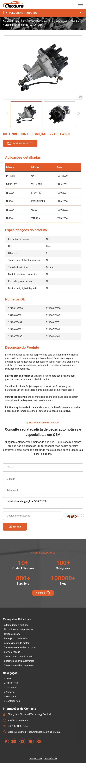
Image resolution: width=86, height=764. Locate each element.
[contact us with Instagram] (31, 742)
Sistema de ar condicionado (18, 656)
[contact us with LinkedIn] (14, 742)
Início (24, 21)
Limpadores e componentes (18, 629)
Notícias (10, 692)
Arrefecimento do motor (16, 643)
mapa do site (35, 759)
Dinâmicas (11, 688)
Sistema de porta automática (19, 661)
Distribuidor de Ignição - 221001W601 (43, 503)
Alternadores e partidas (16, 625)
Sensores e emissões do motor (20, 647)
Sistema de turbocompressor (19, 665)
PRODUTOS (35, 21)
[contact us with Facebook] (6, 742)
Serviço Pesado (12, 652)
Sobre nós (11, 697)
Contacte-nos (13, 701)
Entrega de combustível (16, 638)
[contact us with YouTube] (22, 742)
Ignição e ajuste (52, 21)
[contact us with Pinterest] (39, 742)
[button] (79, 114)
